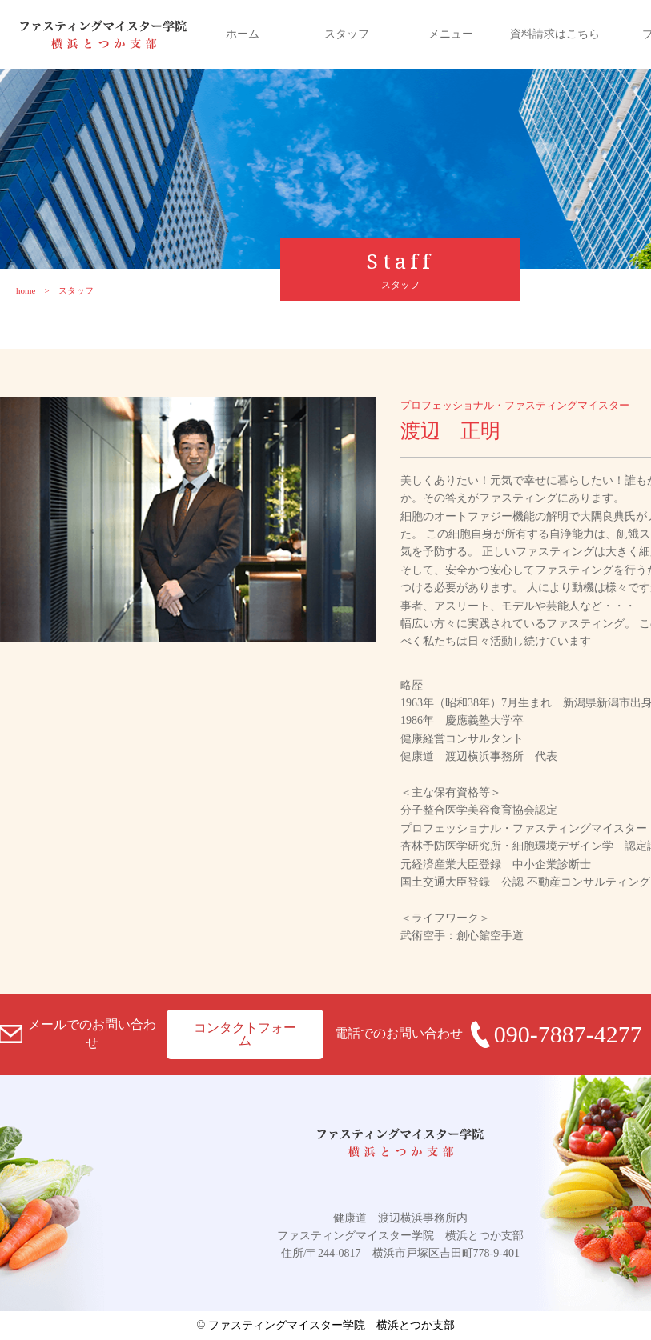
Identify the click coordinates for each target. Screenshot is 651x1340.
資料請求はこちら (555, 34)
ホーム (242, 34)
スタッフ (346, 34)
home (25, 290)
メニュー (450, 34)
